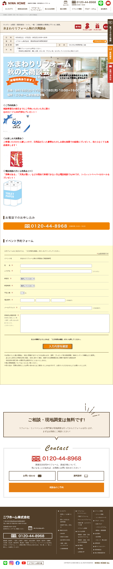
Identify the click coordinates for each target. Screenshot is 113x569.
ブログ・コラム (99, 523)
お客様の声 (81, 554)
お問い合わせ (29, 476)
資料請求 (77, 476)
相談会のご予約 (56, 489)
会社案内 (97, 536)
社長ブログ (99, 527)
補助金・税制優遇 (101, 533)
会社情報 (98, 539)
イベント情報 (99, 514)
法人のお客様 (81, 534)
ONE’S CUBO (64, 539)
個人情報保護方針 (100, 556)
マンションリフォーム (84, 522)
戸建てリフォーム (83, 519)
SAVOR (62, 536)
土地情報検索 (64, 551)
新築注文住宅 (63, 533)
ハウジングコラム (101, 530)
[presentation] (56, 376)
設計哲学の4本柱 (65, 543)
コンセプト (63, 514)
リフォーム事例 (82, 531)
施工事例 (79, 548)
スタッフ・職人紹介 (101, 543)
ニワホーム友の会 (35, 566)
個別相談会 (98, 552)
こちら (24, 363)
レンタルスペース (101, 520)
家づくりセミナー (100, 549)
